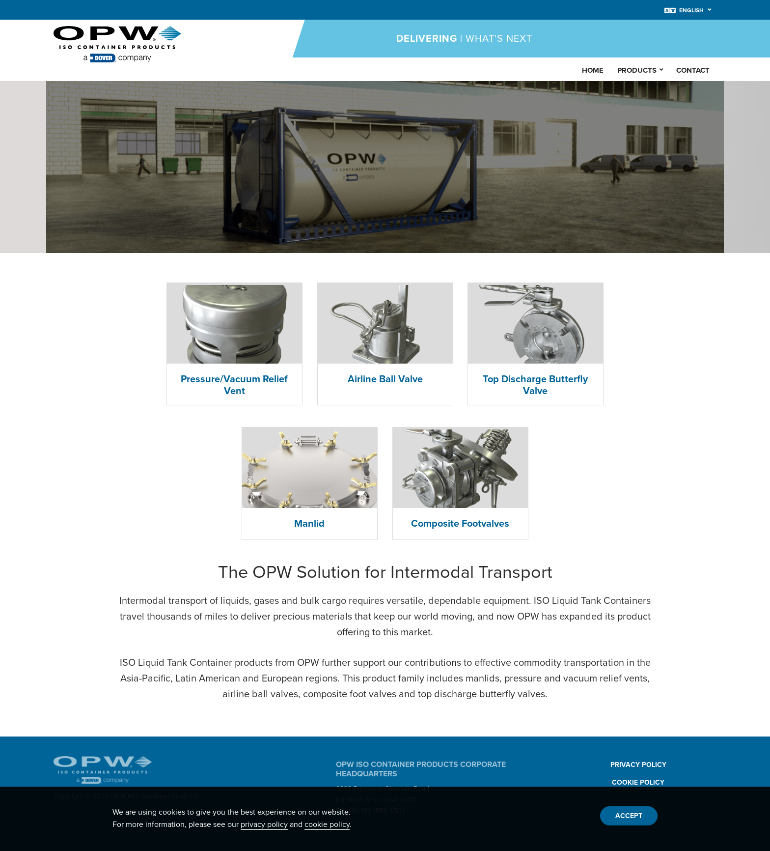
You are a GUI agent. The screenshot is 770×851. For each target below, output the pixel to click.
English (691, 10)
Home (593, 70)
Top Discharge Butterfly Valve (535, 385)
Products (640, 69)
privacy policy (264, 824)
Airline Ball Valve (385, 379)
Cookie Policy (638, 782)
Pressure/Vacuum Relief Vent (234, 385)
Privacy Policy (638, 765)
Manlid (310, 524)
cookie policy (327, 824)
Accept (628, 816)
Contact (693, 70)
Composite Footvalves (460, 524)
